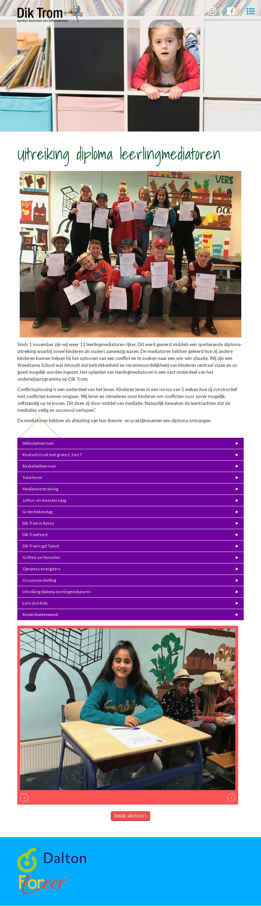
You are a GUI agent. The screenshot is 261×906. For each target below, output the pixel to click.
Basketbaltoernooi (39, 466)
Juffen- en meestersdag (44, 500)
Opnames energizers (41, 569)
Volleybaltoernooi (38, 443)
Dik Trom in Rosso (38, 523)
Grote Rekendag (37, 511)
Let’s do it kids (35, 603)
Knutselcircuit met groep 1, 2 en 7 (52, 454)
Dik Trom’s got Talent (40, 546)
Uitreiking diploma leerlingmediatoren (56, 591)
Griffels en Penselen (41, 557)
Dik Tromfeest (35, 534)
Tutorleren (32, 477)
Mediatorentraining (40, 489)
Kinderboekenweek (40, 614)
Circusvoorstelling (39, 580)
